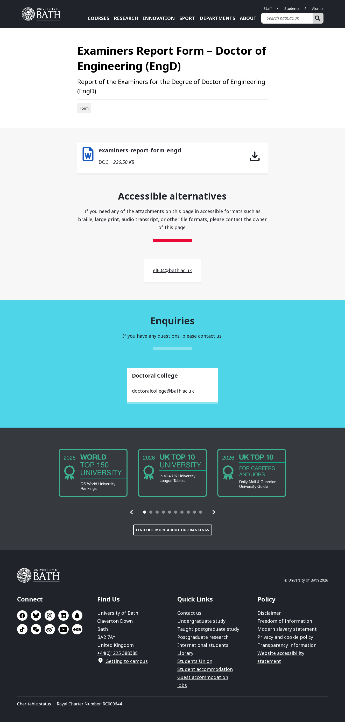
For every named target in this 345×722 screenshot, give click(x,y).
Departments (217, 18)
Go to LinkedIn (63, 615)
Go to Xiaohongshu (77, 629)
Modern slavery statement (287, 629)
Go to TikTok (22, 629)
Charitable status (34, 704)
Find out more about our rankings (172, 529)
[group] (93, 473)
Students (292, 8)
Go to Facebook (22, 615)
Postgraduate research (203, 637)
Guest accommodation (202, 677)
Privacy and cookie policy (285, 637)
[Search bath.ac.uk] (287, 18)
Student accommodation (205, 669)
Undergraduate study (201, 621)
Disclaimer (269, 613)
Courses (98, 18)
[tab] (144, 512)
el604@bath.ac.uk (172, 270)
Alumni (317, 8)
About (248, 18)
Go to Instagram (50, 615)
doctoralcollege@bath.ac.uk (163, 391)
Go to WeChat (36, 629)
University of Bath (40, 575)
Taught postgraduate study (208, 629)
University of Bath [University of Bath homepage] (43, 14)
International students (202, 645)
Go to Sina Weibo (50, 629)
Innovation (159, 18)
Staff (268, 8)
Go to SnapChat (77, 615)
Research (126, 18)
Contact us (189, 613)
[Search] (318, 18)
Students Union (194, 661)
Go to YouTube (63, 629)
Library (185, 653)
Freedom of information (284, 621)
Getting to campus (126, 661)
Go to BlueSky (36, 615)
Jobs (182, 685)
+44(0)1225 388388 (117, 653)
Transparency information (286, 645)
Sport (187, 18)
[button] (131, 512)
